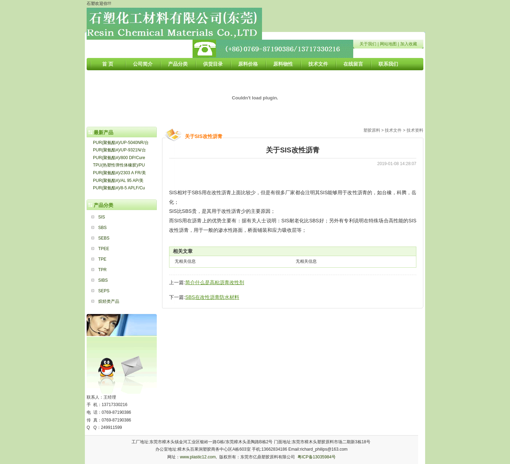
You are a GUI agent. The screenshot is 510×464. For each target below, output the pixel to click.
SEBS (103, 238)
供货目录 (213, 64)
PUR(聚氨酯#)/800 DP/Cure (119, 157)
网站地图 (388, 43)
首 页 (107, 64)
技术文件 (318, 64)
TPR (102, 269)
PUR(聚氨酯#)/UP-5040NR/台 (121, 142)
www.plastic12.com (198, 457)
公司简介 (143, 64)
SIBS (103, 280)
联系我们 (388, 64)
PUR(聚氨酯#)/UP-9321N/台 (119, 150)
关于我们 (368, 43)
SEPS (103, 290)
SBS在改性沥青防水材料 (212, 297)
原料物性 (283, 64)
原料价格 (248, 64)
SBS (102, 227)
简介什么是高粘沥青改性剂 (214, 282)
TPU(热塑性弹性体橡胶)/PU (119, 165)
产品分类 (178, 64)
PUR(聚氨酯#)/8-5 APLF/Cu (119, 187)
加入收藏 (408, 43)
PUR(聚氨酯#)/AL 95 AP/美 (118, 180)
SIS (101, 217)
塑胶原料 (371, 130)
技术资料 (415, 130)
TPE (102, 259)
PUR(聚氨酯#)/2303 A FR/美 (119, 172)
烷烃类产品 (108, 301)
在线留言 (353, 64)
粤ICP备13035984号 (316, 457)
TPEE (103, 248)
